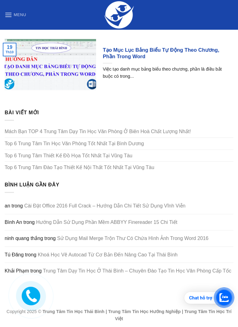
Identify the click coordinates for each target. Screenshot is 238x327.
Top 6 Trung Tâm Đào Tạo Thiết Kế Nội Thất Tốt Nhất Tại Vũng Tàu (79, 167)
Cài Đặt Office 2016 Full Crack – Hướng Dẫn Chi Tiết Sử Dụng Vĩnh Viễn (104, 205)
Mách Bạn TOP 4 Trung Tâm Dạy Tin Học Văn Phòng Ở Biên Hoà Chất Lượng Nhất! (98, 131)
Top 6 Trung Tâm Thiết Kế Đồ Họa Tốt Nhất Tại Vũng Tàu (68, 155)
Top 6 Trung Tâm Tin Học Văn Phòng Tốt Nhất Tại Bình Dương (74, 143)
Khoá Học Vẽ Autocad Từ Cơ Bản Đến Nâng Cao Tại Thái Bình (108, 254)
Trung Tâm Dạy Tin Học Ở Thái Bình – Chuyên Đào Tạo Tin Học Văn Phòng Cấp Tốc (137, 270)
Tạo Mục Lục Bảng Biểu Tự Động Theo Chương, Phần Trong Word (161, 53)
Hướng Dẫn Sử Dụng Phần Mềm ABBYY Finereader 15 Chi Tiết (106, 222)
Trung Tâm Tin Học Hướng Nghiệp (144, 311)
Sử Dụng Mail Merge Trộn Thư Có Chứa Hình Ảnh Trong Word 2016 (132, 238)
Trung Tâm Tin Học (62, 311)
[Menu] (15, 14)
